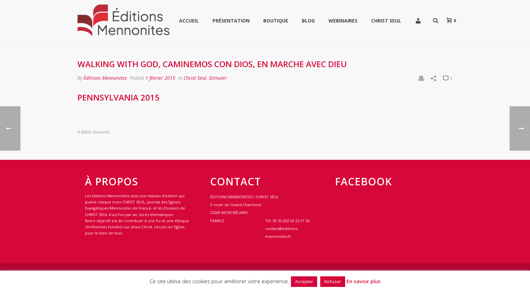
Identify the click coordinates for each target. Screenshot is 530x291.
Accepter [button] (304, 281)
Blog (308, 20)
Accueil (189, 20)
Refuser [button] (332, 281)
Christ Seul (386, 20)
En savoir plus (364, 281)
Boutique (275, 20)
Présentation (231, 20)
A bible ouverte (93, 132)
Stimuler (218, 78)
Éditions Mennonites (105, 78)
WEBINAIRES (342, 20)
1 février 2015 (160, 78)
